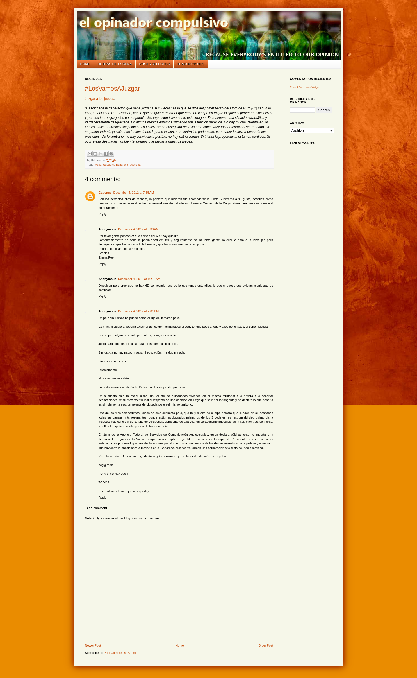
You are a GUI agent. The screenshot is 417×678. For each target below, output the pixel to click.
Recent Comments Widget (305, 87)
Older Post (266, 645)
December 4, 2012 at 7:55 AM (133, 192)
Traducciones (190, 64)
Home (85, 64)
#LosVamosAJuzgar (112, 88)
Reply (102, 214)
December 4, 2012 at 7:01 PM (138, 311)
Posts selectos (154, 64)
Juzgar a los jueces (99, 99)
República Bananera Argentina (122, 164)
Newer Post (93, 645)
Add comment (96, 508)
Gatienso (105, 192)
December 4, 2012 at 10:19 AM (139, 279)
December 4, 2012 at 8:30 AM (138, 229)
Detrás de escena (114, 64)
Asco (98, 164)
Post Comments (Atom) (120, 652)
